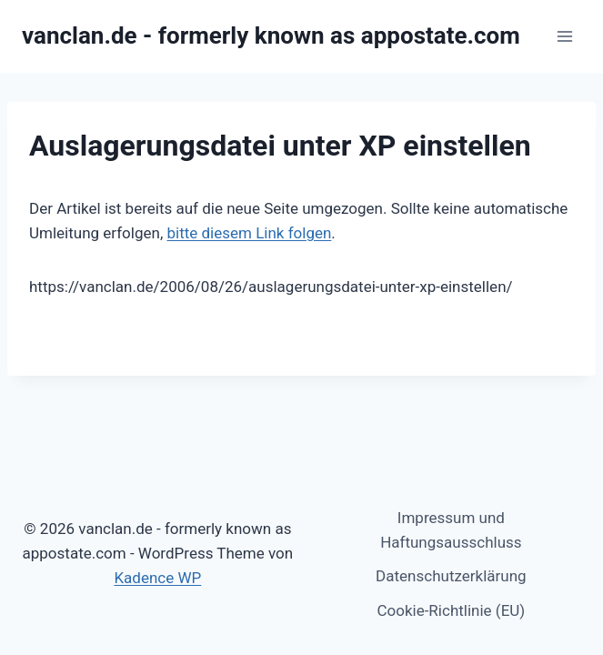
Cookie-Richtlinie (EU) (451, 610)
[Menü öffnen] (564, 36)
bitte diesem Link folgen (248, 233)
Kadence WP (157, 578)
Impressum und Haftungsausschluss (450, 530)
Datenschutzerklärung (451, 576)
